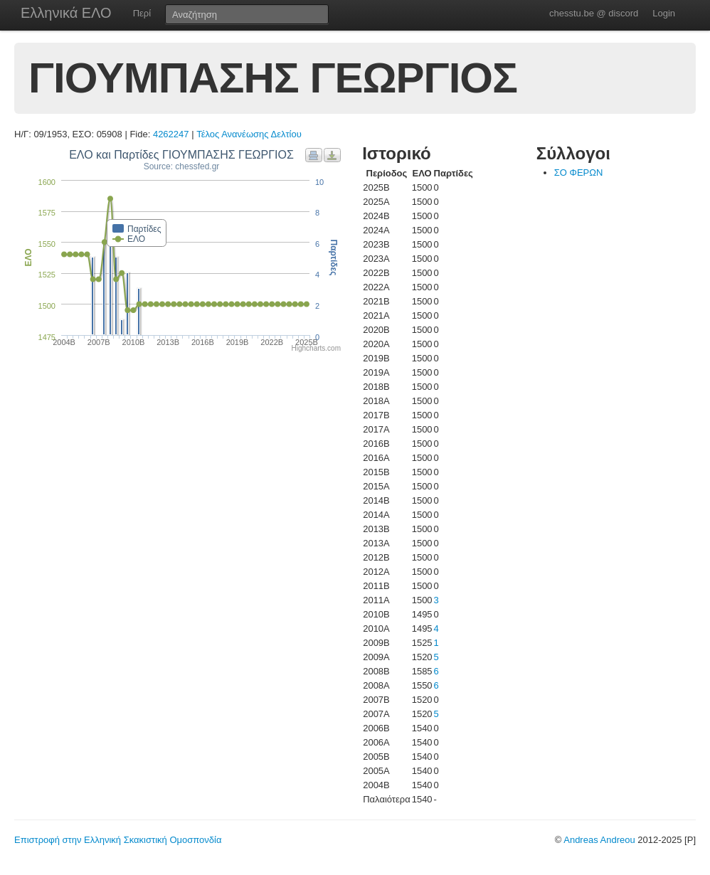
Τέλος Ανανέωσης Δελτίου (249, 134)
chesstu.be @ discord (593, 13)
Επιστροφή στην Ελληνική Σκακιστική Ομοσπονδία (117, 839)
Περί (142, 13)
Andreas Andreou (599, 839)
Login (663, 13)
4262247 (171, 134)
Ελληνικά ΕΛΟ (66, 13)
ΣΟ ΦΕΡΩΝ (578, 172)
